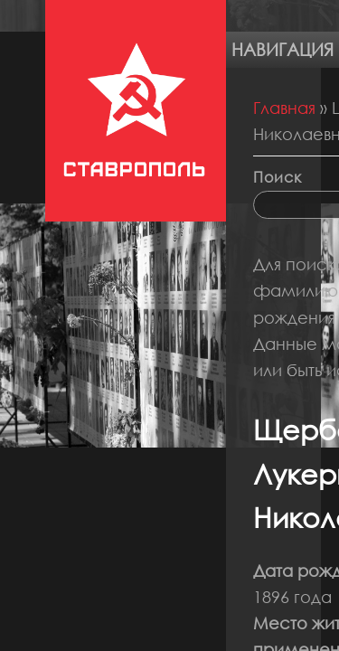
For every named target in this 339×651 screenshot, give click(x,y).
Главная (284, 108)
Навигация (282, 49)
